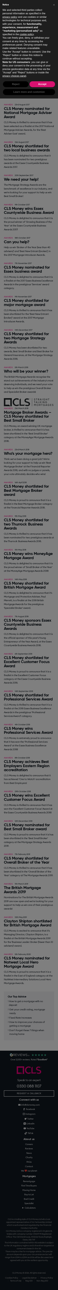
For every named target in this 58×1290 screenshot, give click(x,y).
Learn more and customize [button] (29, 92)
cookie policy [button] (27, 34)
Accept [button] (42, 84)
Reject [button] (15, 84)
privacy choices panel (14, 76)
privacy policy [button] (9, 17)
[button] (54, 4)
